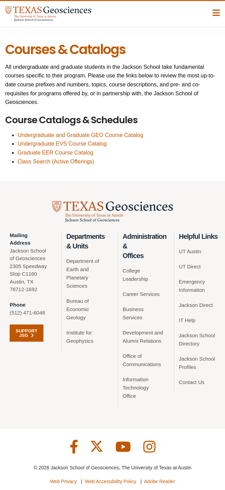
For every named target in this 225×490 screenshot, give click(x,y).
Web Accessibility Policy (110, 481)
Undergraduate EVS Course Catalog (62, 144)
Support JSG (27, 333)
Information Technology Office (136, 387)
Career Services (141, 294)
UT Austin (190, 251)
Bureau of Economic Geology (78, 309)
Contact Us (191, 382)
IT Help (187, 320)
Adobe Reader (159, 481)
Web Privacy (63, 481)
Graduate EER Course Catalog (55, 153)
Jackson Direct (196, 305)
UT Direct (190, 266)
